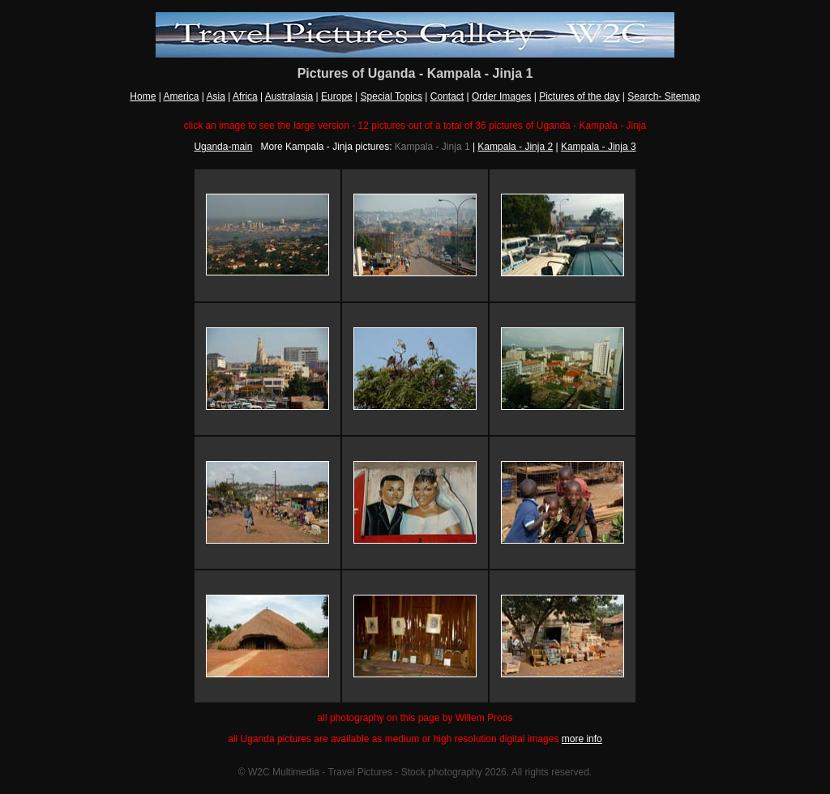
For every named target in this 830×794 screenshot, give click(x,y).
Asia (216, 96)
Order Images (501, 96)
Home (143, 96)
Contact (447, 96)
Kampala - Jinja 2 (515, 146)
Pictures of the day (579, 96)
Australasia (289, 96)
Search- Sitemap (663, 96)
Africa (245, 96)
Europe (337, 96)
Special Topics (392, 96)
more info (582, 739)
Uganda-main (223, 146)
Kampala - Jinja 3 (598, 146)
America (181, 96)
